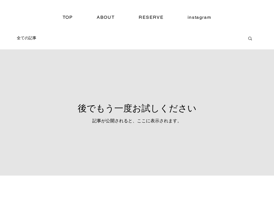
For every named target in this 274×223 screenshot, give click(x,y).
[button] (250, 39)
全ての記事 (26, 38)
